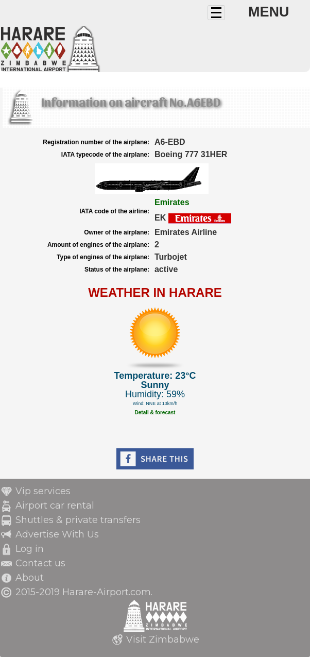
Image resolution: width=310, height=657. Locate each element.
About (29, 577)
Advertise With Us (57, 534)
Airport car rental (54, 505)
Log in (29, 548)
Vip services (43, 491)
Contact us (40, 563)
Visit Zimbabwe (162, 639)
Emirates (172, 202)
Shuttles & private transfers (78, 520)
